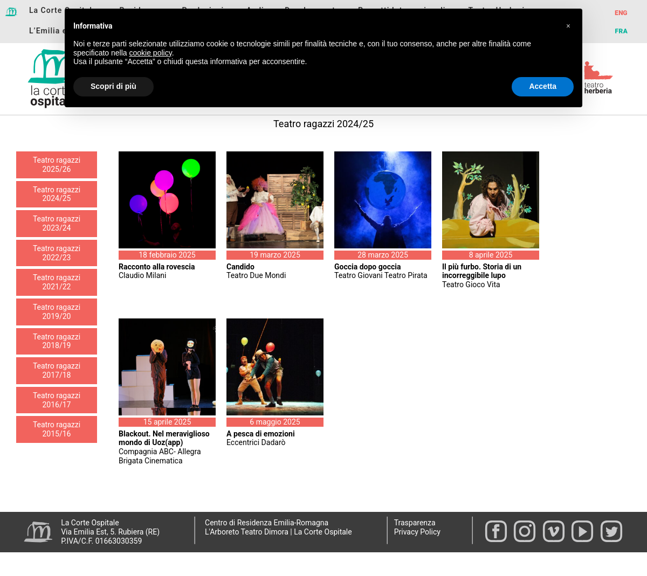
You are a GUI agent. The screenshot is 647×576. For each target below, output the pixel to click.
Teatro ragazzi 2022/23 (56, 253)
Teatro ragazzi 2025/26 (56, 165)
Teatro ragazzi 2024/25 (56, 194)
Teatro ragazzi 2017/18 (56, 370)
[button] (568, 25)
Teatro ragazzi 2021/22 (56, 282)
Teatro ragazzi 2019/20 (56, 312)
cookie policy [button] (150, 52)
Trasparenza (415, 522)
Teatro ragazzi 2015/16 (56, 429)
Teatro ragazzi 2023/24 (56, 223)
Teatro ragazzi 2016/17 (56, 400)
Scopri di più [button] (113, 86)
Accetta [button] (542, 86)
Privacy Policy (417, 532)
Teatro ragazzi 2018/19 (56, 341)
